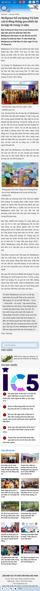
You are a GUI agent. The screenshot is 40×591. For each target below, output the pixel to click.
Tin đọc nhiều (9, 365)
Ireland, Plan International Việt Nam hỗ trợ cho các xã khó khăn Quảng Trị (30, 493)
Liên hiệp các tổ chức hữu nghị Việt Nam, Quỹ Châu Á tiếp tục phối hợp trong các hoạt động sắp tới (10, 469)
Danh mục (6, 2)
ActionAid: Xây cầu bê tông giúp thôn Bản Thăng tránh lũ (28, 516)
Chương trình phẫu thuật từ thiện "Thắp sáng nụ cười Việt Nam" (29, 537)
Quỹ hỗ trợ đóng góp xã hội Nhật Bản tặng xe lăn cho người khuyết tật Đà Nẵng (10, 538)
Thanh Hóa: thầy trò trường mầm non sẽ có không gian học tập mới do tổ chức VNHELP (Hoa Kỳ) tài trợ (29, 469)
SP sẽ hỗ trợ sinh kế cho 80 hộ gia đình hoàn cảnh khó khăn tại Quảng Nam (10, 516)
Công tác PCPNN (14, 14)
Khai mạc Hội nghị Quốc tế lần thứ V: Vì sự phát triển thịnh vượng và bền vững (19, 429)
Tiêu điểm (6, 350)
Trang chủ (4, 14)
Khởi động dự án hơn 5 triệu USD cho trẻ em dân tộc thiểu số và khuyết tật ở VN (10, 494)
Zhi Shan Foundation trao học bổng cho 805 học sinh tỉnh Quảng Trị (30, 560)
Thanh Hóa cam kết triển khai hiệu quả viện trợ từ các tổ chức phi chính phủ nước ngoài (19, 440)
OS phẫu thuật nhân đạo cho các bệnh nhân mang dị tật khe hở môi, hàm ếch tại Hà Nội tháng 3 (10, 561)
